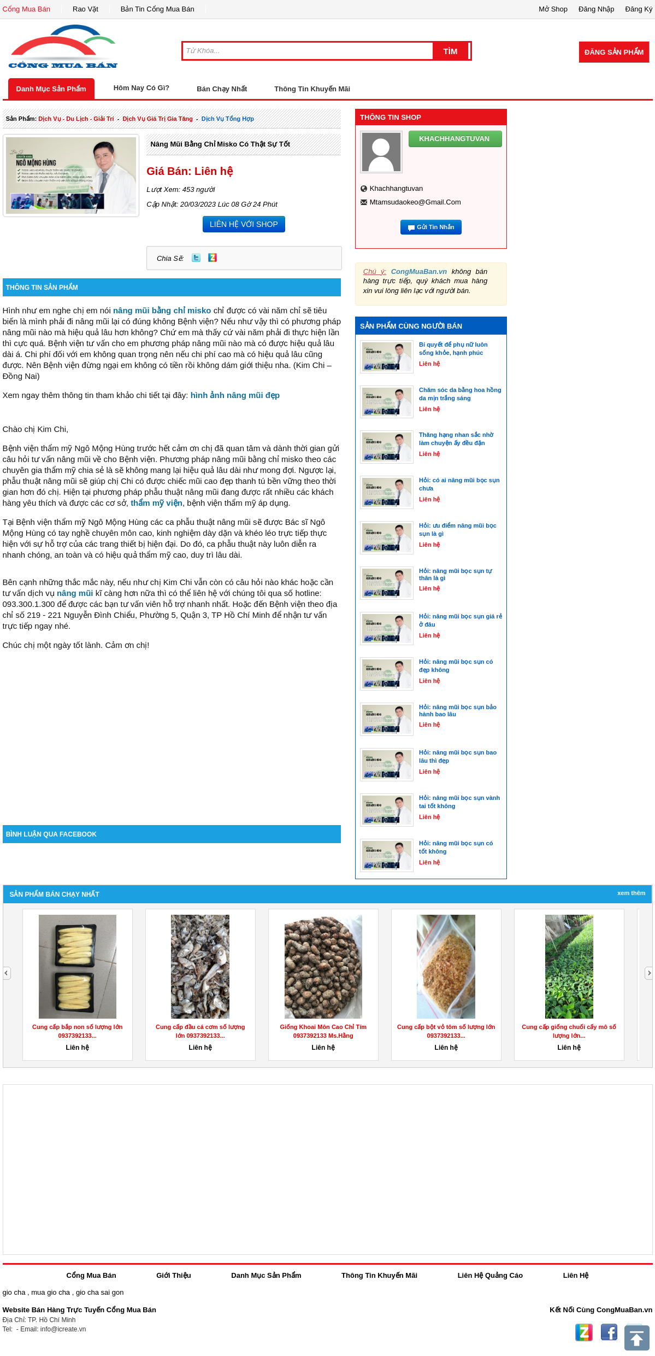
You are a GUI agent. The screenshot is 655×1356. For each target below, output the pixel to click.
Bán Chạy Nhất (222, 89)
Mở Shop (553, 9)
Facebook (609, 1332)
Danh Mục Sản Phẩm (51, 89)
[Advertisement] (172, 732)
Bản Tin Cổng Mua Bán (157, 9)
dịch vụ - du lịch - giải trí (76, 118)
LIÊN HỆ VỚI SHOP (244, 224)
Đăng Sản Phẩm (614, 52)
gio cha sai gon (99, 1292)
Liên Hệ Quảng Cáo (490, 1275)
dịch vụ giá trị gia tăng (157, 118)
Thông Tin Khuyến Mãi (312, 89)
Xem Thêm (631, 893)
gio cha (14, 1292)
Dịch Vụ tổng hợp (228, 118)
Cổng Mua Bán (27, 9)
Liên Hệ (576, 1275)
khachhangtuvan (396, 188)
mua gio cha (50, 1292)
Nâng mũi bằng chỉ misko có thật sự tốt (220, 144)
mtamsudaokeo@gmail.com (415, 202)
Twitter (196, 257)
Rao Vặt (85, 9)
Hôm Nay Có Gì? (142, 88)
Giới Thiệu (173, 1275)
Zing (212, 257)
